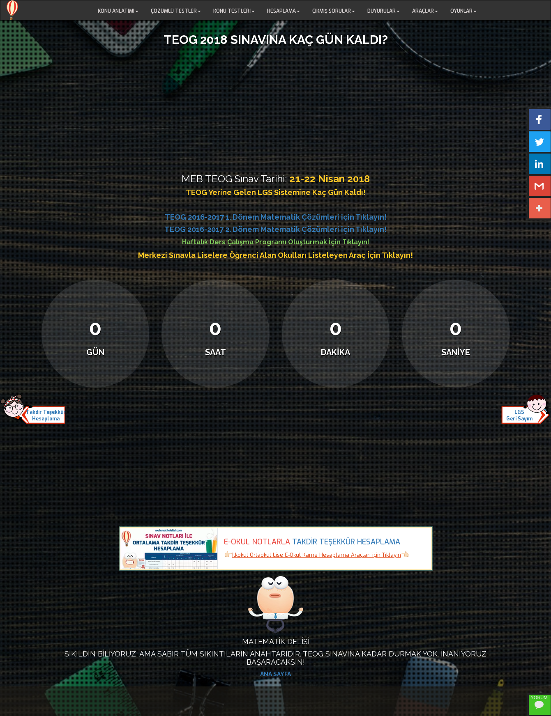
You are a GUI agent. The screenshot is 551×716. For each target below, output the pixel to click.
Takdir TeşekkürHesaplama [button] (46, 415)
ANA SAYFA (275, 674)
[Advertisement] (275, 107)
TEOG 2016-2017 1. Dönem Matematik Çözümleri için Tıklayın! (276, 217)
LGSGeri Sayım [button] (519, 415)
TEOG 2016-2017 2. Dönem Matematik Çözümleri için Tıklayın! (275, 229)
